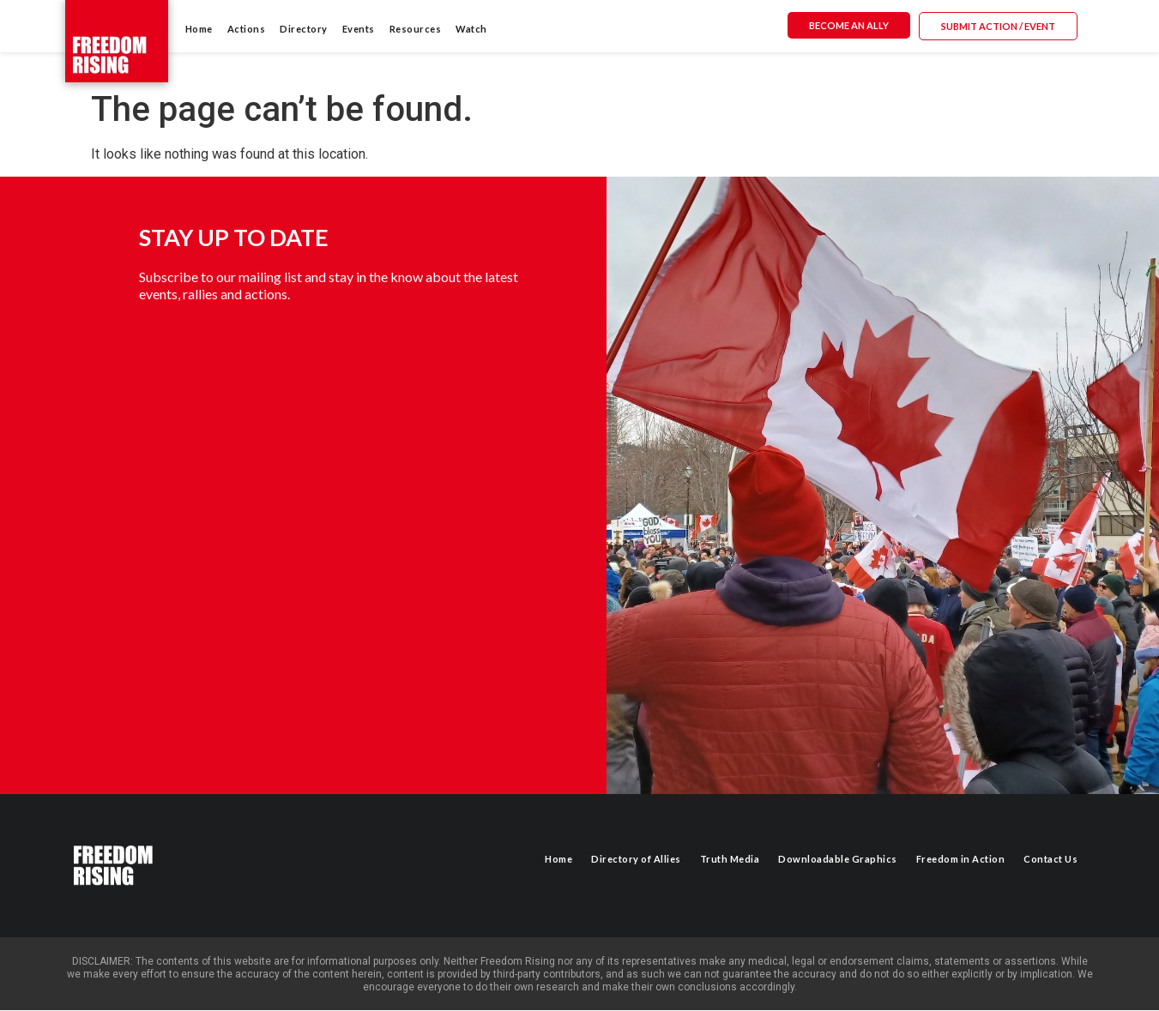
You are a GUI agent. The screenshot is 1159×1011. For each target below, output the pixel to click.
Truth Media (730, 858)
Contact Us (1050, 858)
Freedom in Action (960, 858)
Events (358, 28)
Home (199, 28)
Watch (471, 28)
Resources (415, 28)
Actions (246, 28)
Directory (304, 28)
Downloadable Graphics (837, 858)
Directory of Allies (636, 858)
